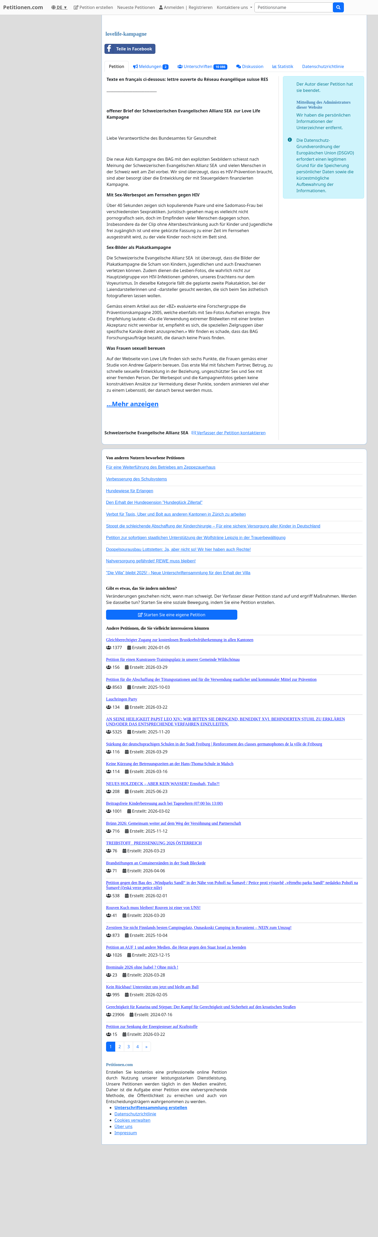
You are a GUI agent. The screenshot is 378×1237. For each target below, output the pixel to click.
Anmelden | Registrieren (186, 7)
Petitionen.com (23, 7)
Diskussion (249, 140)
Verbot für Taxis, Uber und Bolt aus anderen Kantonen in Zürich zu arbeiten (176, 588)
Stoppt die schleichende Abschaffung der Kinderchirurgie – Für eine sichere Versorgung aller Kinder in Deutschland (213, 599)
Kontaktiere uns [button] (233, 7)
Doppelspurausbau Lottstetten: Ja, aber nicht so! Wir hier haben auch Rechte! (178, 623)
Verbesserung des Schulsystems (136, 552)
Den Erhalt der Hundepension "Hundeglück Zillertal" (154, 576)
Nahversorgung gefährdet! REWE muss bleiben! (151, 634)
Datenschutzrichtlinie (323, 140)
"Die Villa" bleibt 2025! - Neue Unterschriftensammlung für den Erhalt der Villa (178, 646)
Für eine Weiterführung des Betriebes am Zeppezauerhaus (161, 541)
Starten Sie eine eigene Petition (172, 688)
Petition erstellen (93, 7)
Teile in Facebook (128, 122)
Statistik (282, 140)
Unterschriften (202, 140)
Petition (116, 140)
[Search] (293, 7)
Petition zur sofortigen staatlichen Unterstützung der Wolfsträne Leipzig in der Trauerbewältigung (196, 611)
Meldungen (151, 140)
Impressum (125, 1206)
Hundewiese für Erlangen (129, 564)
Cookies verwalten (132, 1194)
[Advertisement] (234, 60)
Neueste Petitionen (136, 7)
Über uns (123, 1200)
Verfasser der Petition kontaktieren (229, 506)
